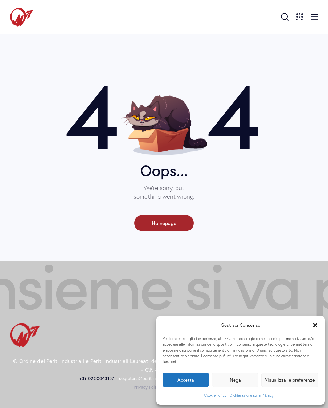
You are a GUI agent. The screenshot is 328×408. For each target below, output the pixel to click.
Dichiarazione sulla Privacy (252, 395)
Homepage (164, 223)
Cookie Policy (215, 395)
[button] (315, 325)
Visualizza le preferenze (290, 380)
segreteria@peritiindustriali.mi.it (150, 378)
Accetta (185, 380)
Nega (235, 380)
